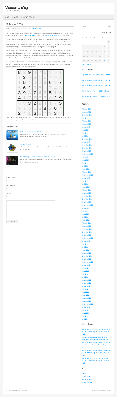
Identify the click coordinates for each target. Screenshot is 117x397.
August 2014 (86, 208)
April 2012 (85, 277)
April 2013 (85, 247)
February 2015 (87, 190)
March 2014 (86, 220)
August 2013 (86, 241)
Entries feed (86, 376)
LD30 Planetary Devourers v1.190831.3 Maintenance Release (37, 157)
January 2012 (86, 280)
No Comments (37, 28)
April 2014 (85, 217)
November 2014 (87, 199)
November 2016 (87, 148)
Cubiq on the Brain (25, 144)
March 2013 (86, 250)
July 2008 (85, 310)
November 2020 (87, 115)
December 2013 (87, 229)
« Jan (83, 64)
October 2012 (86, 259)
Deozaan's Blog (16, 7)
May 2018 (85, 133)
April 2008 (85, 319)
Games (15, 17)
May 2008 (85, 316)
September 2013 (87, 238)
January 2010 (86, 298)
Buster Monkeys (30, 35)
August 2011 (86, 286)
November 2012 (87, 256)
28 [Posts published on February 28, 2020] (104, 61)
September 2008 (87, 304)
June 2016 (85, 160)
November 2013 (87, 232)
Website (9, 193)
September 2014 (87, 205)
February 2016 (87, 172)
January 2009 (86, 301)
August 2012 (86, 265)
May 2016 (85, 163)
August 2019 (86, 127)
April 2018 (85, 136)
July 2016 (85, 157)
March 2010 (86, 295)
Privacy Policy (28, 17)
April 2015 (85, 184)
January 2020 (86, 124)
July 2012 (85, 268)
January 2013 (86, 253)
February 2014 (87, 223)
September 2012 (87, 262)
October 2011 (86, 283)
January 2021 (86, 112)
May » (89, 64)
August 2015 (86, 178)
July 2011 (85, 289)
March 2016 (86, 169)
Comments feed (87, 379)
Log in (84, 373)
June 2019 (85, 130)
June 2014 (85, 214)
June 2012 (85, 271)
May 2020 (85, 118)
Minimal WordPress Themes (104, 390)
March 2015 (86, 187)
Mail (10, 185)
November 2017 (87, 139)
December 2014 (87, 196)
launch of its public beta (53, 35)
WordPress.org (87, 382)
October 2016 (86, 151)
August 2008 (86, 307)
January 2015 (86, 193)
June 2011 (85, 292)
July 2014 (85, 211)
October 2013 (86, 235)
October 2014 (86, 202)
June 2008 (85, 313)
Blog (7, 17)
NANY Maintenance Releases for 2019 (31, 131)
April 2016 (85, 166)
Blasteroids (104, 339)
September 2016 (87, 154)
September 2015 (87, 175)
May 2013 (85, 244)
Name (11, 177)
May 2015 (85, 181)
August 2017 (86, 142)
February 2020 (87, 121)
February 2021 (87, 109)
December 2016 (87, 145)
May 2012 (85, 274)
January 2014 (86, 226)
